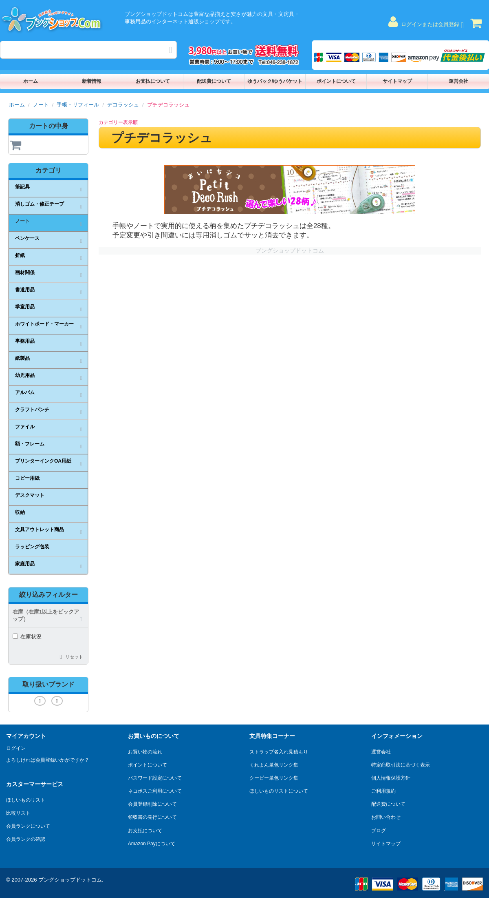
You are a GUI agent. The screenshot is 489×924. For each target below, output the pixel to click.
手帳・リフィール (78, 105)
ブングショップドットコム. (71, 880)
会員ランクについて (28, 826)
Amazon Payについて (151, 843)
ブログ (378, 830)
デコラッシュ (123, 105)
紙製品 (22, 358)
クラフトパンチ (32, 409)
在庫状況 (27, 637)
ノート (41, 105)
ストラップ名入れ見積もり (278, 752)
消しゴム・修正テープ (39, 204)
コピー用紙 (27, 478)
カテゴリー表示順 (118, 122)
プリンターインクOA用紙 (43, 461)
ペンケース (27, 238)
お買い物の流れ (145, 752)
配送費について (214, 81)
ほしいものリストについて (278, 791)
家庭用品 (25, 564)
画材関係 (25, 272)
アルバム (25, 392)
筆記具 (22, 187)
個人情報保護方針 (390, 778)
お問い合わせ (386, 817)
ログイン (16, 748)
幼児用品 (25, 375)
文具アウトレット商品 (39, 529)
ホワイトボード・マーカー (44, 324)
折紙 (20, 255)
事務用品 (25, 341)
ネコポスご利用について (155, 791)
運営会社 (458, 81)
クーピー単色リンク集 (273, 778)
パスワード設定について (155, 778)
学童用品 (25, 307)
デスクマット (29, 495)
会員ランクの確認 (25, 839)
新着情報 (91, 81)
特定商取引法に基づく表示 (400, 765)
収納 (20, 512)
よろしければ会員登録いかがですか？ (47, 760)
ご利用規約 (383, 791)
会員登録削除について (152, 804)
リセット (74, 657)
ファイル (25, 427)
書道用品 (25, 289)
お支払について (153, 81)
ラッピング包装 (32, 547)
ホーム (30, 81)
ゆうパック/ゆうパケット (274, 81)
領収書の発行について (152, 817)
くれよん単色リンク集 (273, 765)
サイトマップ (397, 81)
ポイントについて (336, 81)
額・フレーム (29, 444)
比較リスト (18, 813)
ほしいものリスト (25, 800)
